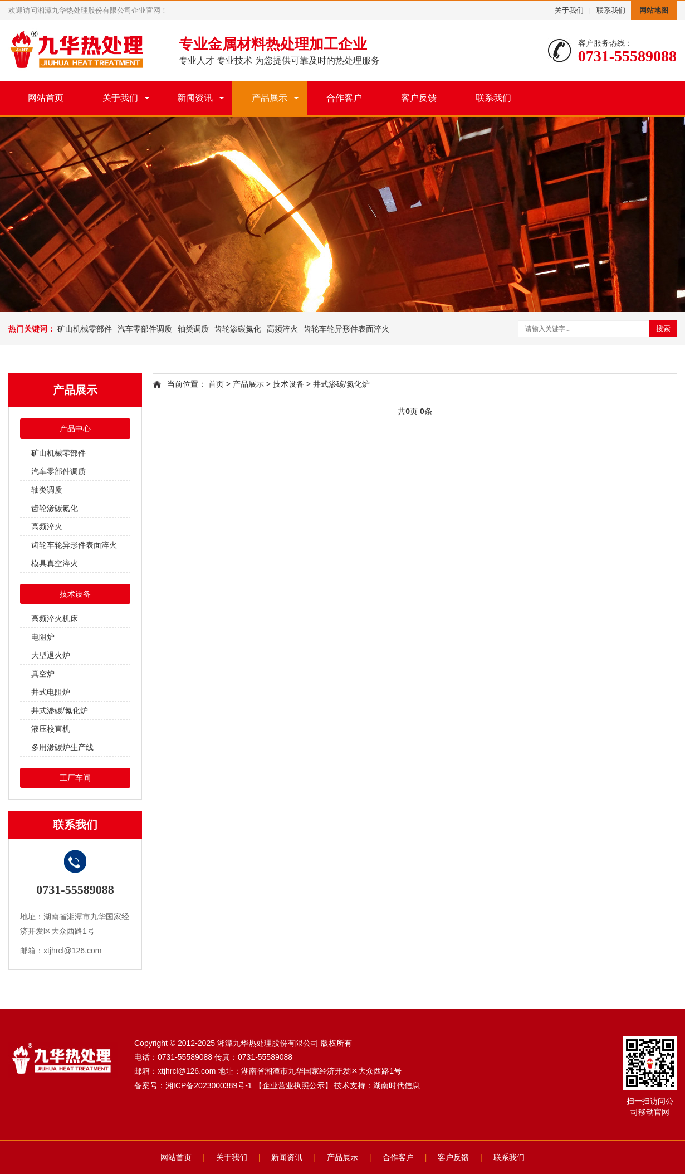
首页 (216, 383)
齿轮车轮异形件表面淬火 (346, 328)
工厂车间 (75, 777)
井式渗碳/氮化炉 (59, 710)
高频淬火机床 (54, 618)
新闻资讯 (195, 98)
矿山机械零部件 (84, 328)
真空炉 (43, 673)
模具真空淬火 (54, 563)
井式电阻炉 (50, 692)
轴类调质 (193, 328)
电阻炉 (43, 636)
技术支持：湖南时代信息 (377, 1085)
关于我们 (569, 10)
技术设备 (75, 594)
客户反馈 (419, 98)
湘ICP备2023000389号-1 (208, 1085)
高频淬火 (282, 328)
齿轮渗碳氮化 (237, 328)
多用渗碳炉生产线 (62, 747)
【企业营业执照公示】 (293, 1085)
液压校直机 (50, 728)
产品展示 (269, 98)
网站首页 (45, 98)
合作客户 (344, 98)
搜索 (663, 328)
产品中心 (75, 428)
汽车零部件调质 (145, 328)
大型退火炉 (50, 655)
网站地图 (653, 10)
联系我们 (610, 10)
